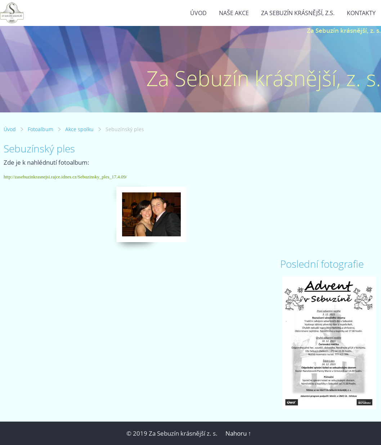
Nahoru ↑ (238, 433)
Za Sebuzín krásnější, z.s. (298, 13)
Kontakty (361, 13)
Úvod (198, 13)
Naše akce (234, 13)
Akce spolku (79, 129)
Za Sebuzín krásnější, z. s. (344, 30)
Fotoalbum (40, 129)
